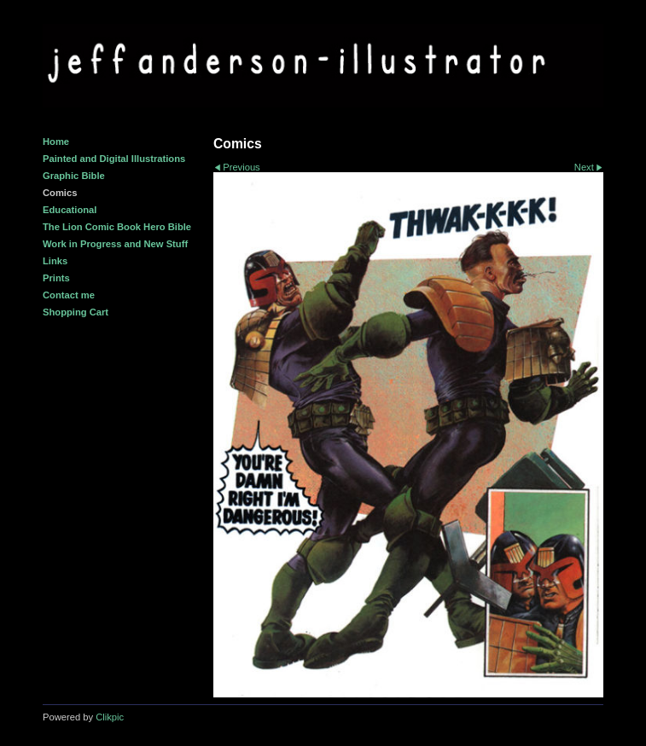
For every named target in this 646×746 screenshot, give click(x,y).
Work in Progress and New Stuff (115, 244)
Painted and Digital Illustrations (114, 158)
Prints (56, 278)
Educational (69, 210)
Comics (60, 193)
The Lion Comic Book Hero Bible (117, 227)
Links (55, 261)
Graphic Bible (74, 176)
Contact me (69, 295)
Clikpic (110, 717)
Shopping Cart (75, 312)
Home (56, 141)
